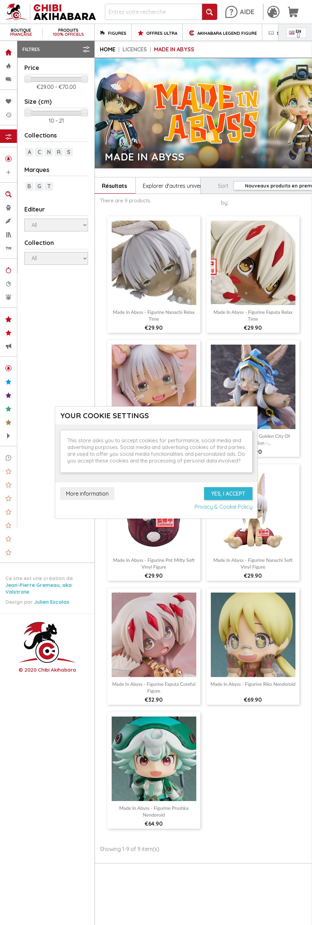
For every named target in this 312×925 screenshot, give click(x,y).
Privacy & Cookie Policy (223, 506)
